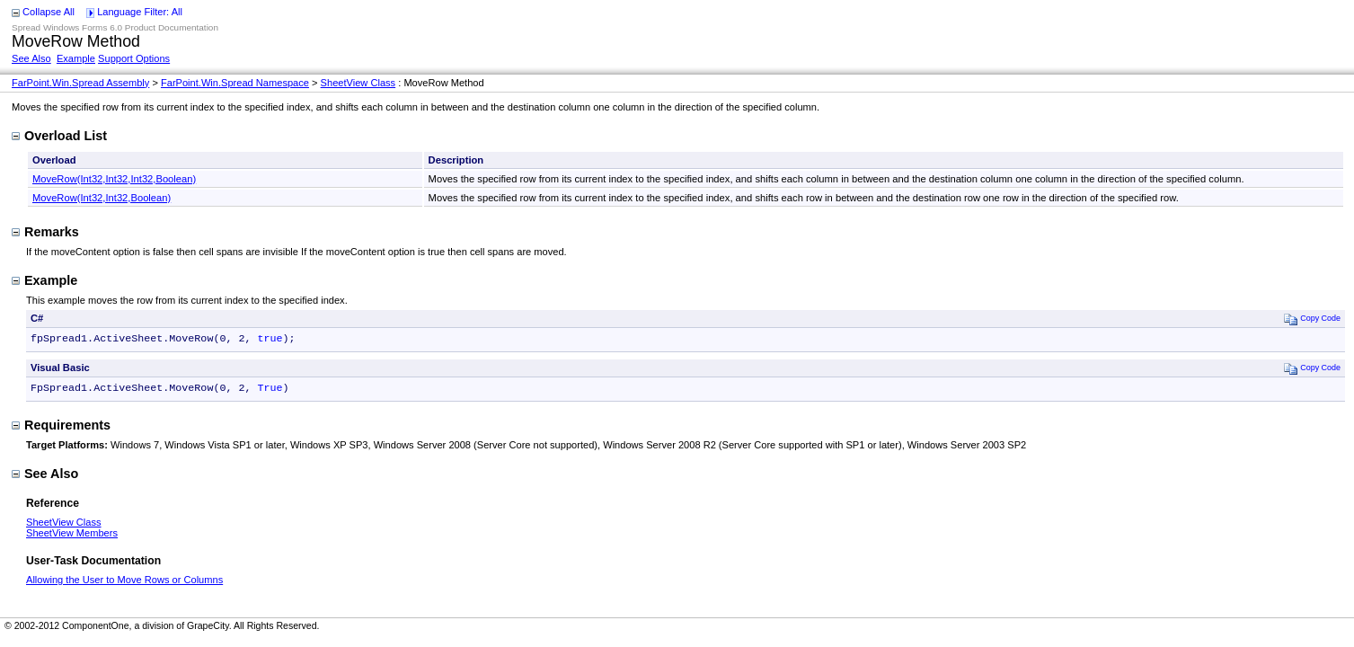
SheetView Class (358, 82)
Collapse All (48, 11)
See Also (31, 58)
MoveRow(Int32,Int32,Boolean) (101, 197)
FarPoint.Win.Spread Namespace (235, 82)
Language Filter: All (139, 11)
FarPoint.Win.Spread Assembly (80, 82)
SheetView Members (72, 536)
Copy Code (1312, 318)
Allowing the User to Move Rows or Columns (124, 583)
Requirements (61, 428)
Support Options (134, 58)
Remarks (45, 232)
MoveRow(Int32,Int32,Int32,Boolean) (114, 178)
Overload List (59, 136)
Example (76, 58)
